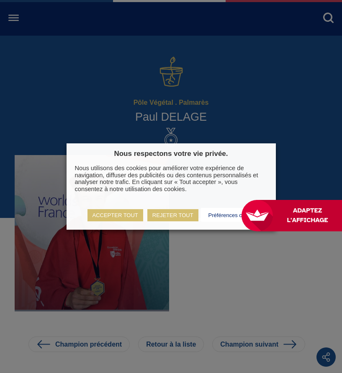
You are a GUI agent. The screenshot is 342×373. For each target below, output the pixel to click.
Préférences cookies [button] (233, 215)
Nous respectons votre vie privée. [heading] (171, 154)
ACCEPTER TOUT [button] (115, 215)
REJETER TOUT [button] (172, 215)
